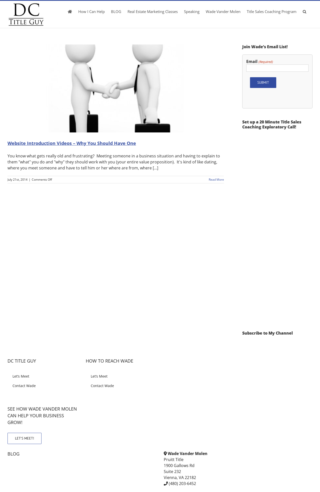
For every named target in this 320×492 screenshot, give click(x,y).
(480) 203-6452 (182, 483)
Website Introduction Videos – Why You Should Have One (72, 143)
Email (259, 61)
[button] (304, 11)
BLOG (14, 454)
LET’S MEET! (24, 438)
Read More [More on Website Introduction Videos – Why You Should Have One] (216, 179)
